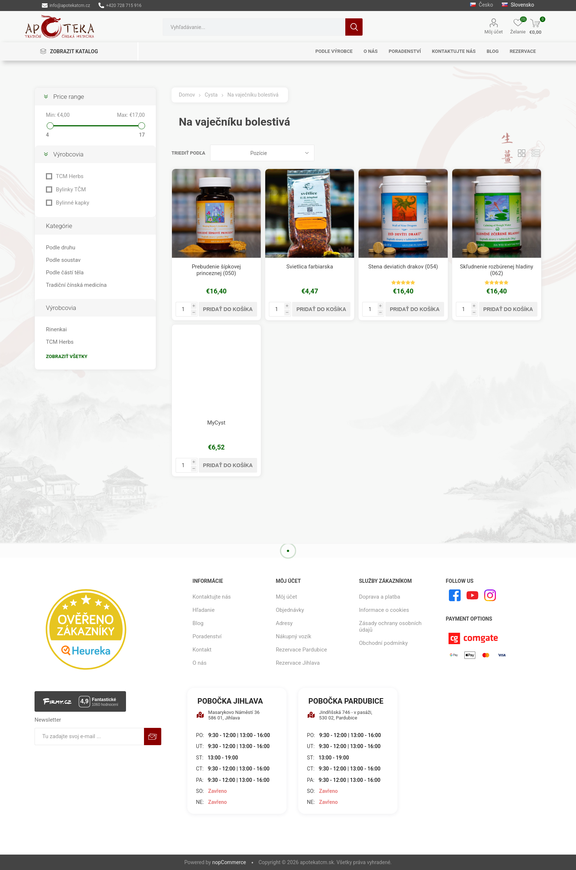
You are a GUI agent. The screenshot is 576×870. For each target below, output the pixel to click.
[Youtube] (472, 595)
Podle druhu (60, 247)
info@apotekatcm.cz (66, 5)
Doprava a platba (379, 596)
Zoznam (535, 153)
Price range (68, 96)
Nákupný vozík (294, 636)
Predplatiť (152, 736)
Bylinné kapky (72, 202)
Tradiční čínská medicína (76, 285)
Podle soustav (63, 260)
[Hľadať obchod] (254, 27)
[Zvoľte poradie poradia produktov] (262, 153)
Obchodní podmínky (383, 643)
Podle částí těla (64, 272)
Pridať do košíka (228, 309)
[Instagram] (490, 595)
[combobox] (254, 27)
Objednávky (290, 610)
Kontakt (202, 649)
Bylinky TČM (71, 189)
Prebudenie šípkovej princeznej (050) (216, 270)
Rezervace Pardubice (301, 649)
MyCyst (216, 422)
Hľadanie (354, 27)
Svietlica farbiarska (310, 266)
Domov (187, 95)
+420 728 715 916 (119, 5)
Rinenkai (56, 329)
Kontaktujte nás (211, 596)
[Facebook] (455, 595)
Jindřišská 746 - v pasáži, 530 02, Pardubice (339, 715)
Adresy (284, 623)
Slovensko (518, 5)
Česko (481, 5)
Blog (198, 623)
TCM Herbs (69, 176)
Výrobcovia (68, 154)
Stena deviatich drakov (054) (403, 266)
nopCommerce (229, 862)
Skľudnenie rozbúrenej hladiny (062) (496, 270)
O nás (199, 663)
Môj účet (494, 32)
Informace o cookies (384, 610)
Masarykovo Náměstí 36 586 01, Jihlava (228, 715)
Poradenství (207, 636)
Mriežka (522, 153)
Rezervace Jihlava (298, 663)
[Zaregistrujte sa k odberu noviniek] (89, 736)
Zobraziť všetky (66, 356)
